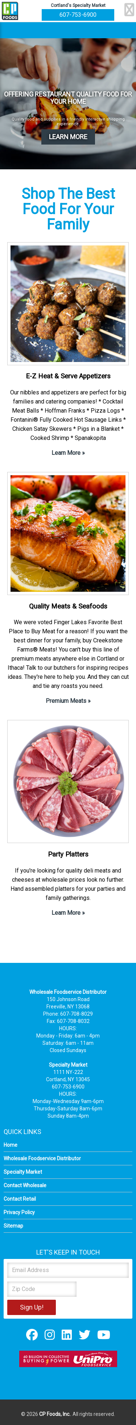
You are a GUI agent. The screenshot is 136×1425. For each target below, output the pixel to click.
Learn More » (68, 452)
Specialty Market (23, 1172)
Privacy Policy (19, 1212)
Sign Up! (32, 1307)
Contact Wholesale (25, 1185)
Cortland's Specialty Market (78, 5)
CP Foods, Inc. (54, 1414)
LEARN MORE (68, 137)
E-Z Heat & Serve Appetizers (68, 376)
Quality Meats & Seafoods (68, 606)
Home (10, 1145)
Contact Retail (20, 1199)
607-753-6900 (77, 14)
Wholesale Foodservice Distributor (42, 1158)
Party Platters (68, 854)
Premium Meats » (68, 700)
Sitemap (13, 1226)
